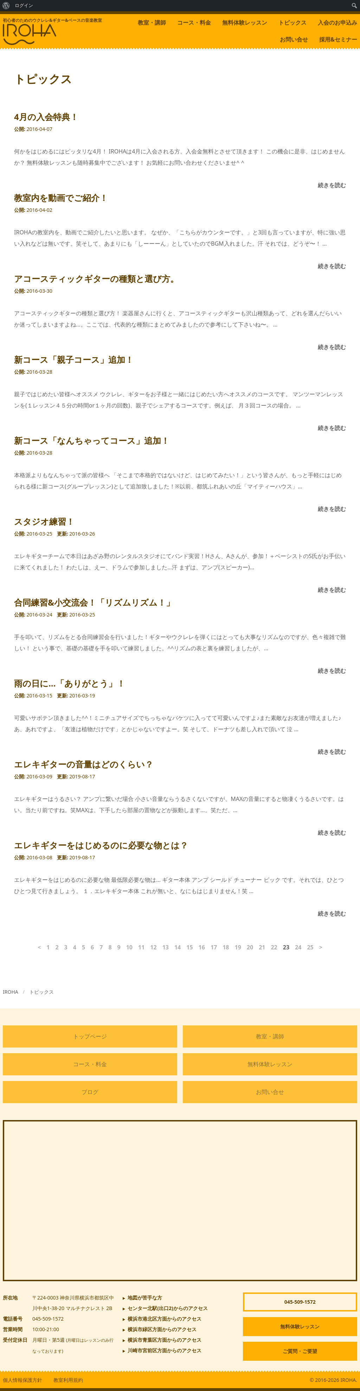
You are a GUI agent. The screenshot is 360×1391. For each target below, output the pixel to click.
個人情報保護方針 (22, 1380)
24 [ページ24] (298, 947)
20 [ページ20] (250, 947)
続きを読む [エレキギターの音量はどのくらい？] (332, 832)
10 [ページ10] (129, 947)
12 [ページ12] (153, 947)
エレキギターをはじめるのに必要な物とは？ (101, 845)
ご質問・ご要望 (300, 1351)
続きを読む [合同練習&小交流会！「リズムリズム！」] (332, 671)
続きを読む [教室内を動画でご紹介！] (332, 266)
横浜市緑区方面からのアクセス (162, 1329)
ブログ (90, 1092)
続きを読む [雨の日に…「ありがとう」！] (332, 751)
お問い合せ (294, 39)
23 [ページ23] (286, 947)
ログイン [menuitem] (24, 5)
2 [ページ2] (56, 947)
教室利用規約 (68, 1380)
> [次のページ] (320, 947)
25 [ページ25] (310, 947)
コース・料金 (194, 22)
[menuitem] (6, 5)
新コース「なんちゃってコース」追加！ (91, 440)
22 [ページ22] (274, 947)
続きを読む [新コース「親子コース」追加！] (332, 428)
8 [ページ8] (109, 947)
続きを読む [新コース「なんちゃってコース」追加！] (332, 509)
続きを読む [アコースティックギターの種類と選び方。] (332, 347)
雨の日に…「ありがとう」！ (69, 683)
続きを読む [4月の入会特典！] (332, 185)
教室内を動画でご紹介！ (61, 197)
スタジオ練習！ (44, 521)
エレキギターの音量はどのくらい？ (83, 764)
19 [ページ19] (238, 947)
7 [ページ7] (101, 947)
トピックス (292, 22)
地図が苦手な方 (145, 1297)
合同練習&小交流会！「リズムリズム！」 (94, 602)
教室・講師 (152, 22)
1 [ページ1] (48, 947)
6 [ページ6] (92, 947)
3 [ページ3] (66, 947)
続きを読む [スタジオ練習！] (332, 590)
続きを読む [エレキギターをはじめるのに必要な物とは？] (332, 913)
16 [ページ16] (202, 947)
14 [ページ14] (177, 947)
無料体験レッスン (244, 22)
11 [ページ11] (141, 947)
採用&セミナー (338, 39)
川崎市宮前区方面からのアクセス (164, 1350)
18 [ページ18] (226, 947)
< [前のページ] (39, 947)
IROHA (10, 991)
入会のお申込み (337, 22)
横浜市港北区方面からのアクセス (164, 1318)
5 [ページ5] (83, 947)
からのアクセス (168, 1308)
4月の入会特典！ (46, 116)
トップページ (90, 1036)
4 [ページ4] (74, 947)
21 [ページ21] (262, 947)
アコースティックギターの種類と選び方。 (96, 278)
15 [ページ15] (189, 947)
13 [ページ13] (165, 947)
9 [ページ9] (119, 947)
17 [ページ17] (214, 947)
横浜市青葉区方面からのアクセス (164, 1339)
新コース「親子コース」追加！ (74, 359)
